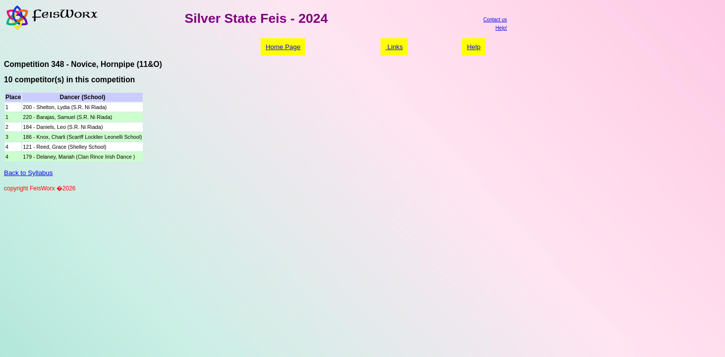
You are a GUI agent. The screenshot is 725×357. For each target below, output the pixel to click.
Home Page (283, 47)
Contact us (495, 19)
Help (473, 47)
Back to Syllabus (28, 173)
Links (394, 47)
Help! (501, 28)
